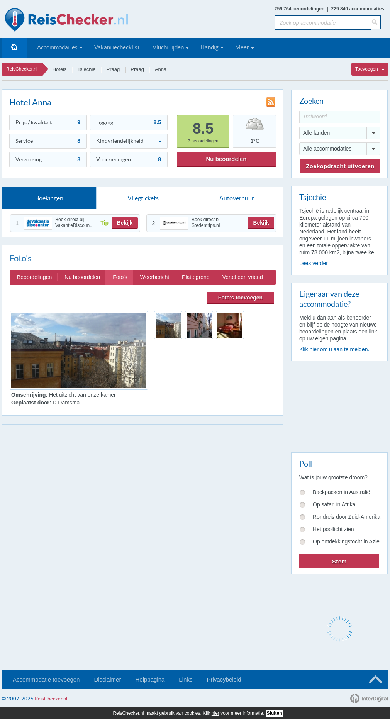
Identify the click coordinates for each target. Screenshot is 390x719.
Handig (209, 47)
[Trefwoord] (339, 117)
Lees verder (313, 263)
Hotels (60, 69)
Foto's (120, 277)
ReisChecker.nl (21, 69)
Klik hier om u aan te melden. (334, 349)
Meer (242, 47)
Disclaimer (107, 679)
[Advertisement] (339, 405)
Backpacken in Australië (341, 492)
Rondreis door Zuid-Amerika (346, 517)
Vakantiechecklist (117, 47)
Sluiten (274, 713)
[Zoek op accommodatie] (323, 22)
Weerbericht (154, 277)
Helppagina (149, 679)
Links (185, 679)
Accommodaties (57, 47)
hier (215, 713)
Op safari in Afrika (334, 504)
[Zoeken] (376, 22)
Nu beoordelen (226, 159)
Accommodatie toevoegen (46, 679)
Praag (113, 69)
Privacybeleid (224, 679)
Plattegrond (196, 277)
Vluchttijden (168, 47)
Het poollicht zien (333, 529)
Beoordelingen (34, 277)
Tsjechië (87, 69)
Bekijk (124, 223)
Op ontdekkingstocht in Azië (346, 541)
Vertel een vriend (242, 277)
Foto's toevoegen (240, 297)
